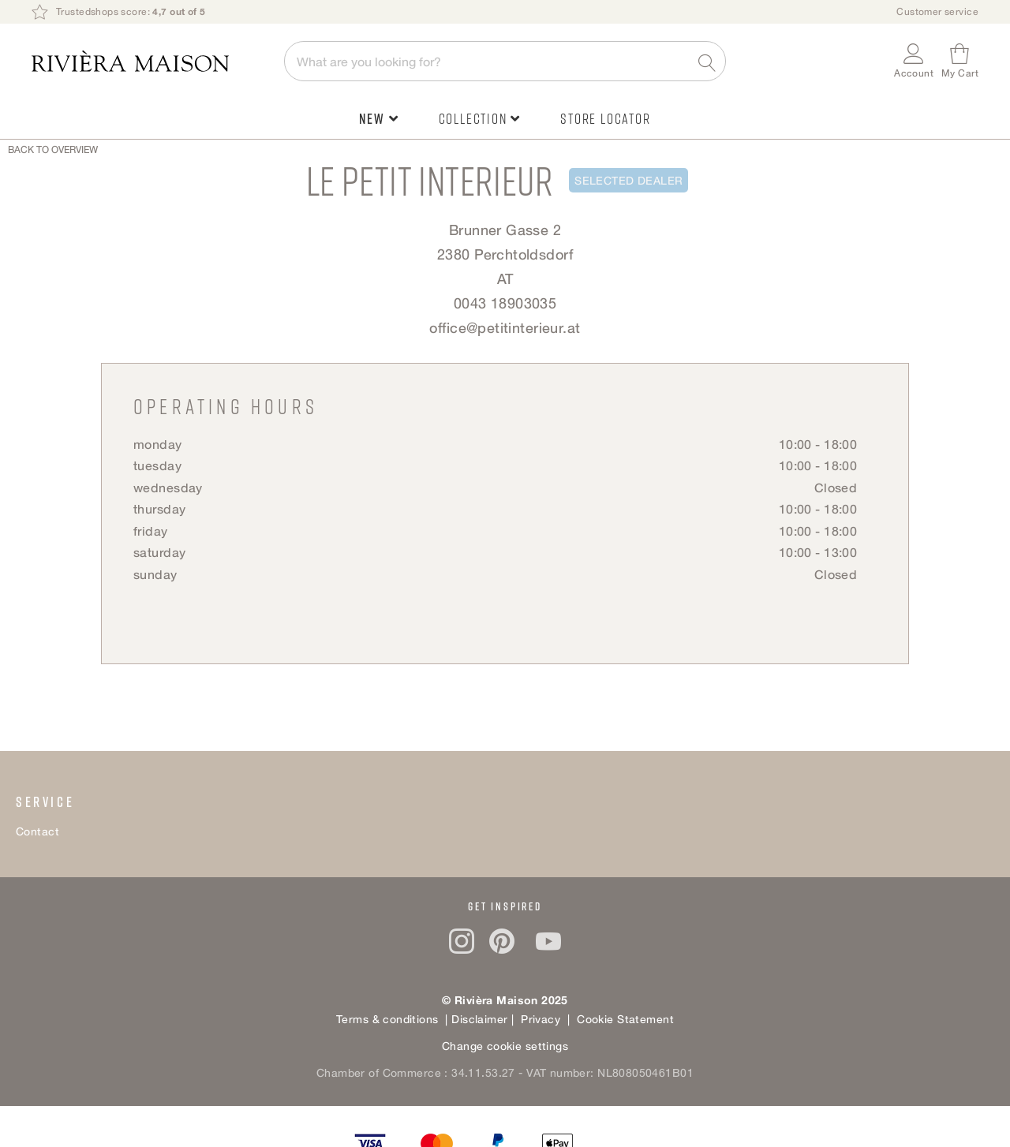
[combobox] (505, 61)
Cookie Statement (625, 1019)
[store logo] (150, 61)
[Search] (708, 61)
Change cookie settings (505, 1045)
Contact (37, 831)
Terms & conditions (387, 1019)
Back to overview (53, 149)
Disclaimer (481, 1019)
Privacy (539, 1019)
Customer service (937, 11)
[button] (913, 61)
